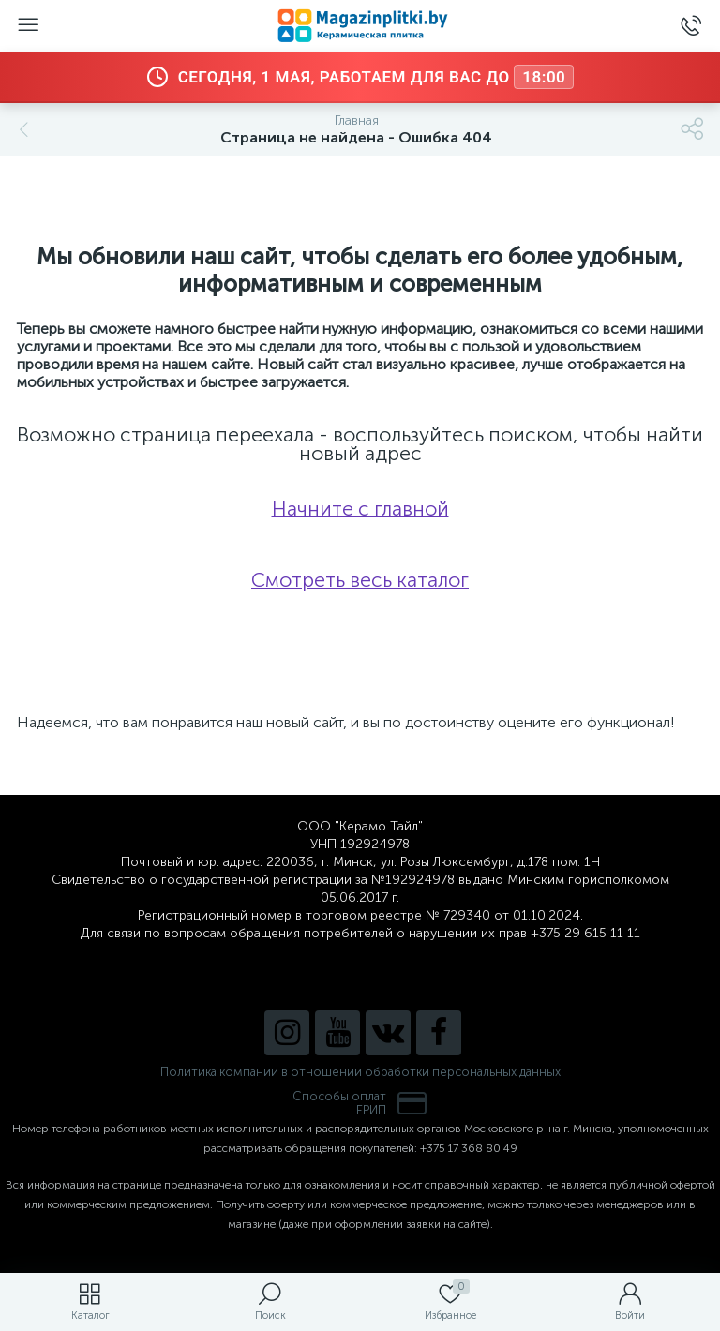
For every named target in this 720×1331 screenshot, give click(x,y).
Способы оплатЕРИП (360, 1103)
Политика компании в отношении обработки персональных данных (360, 1072)
